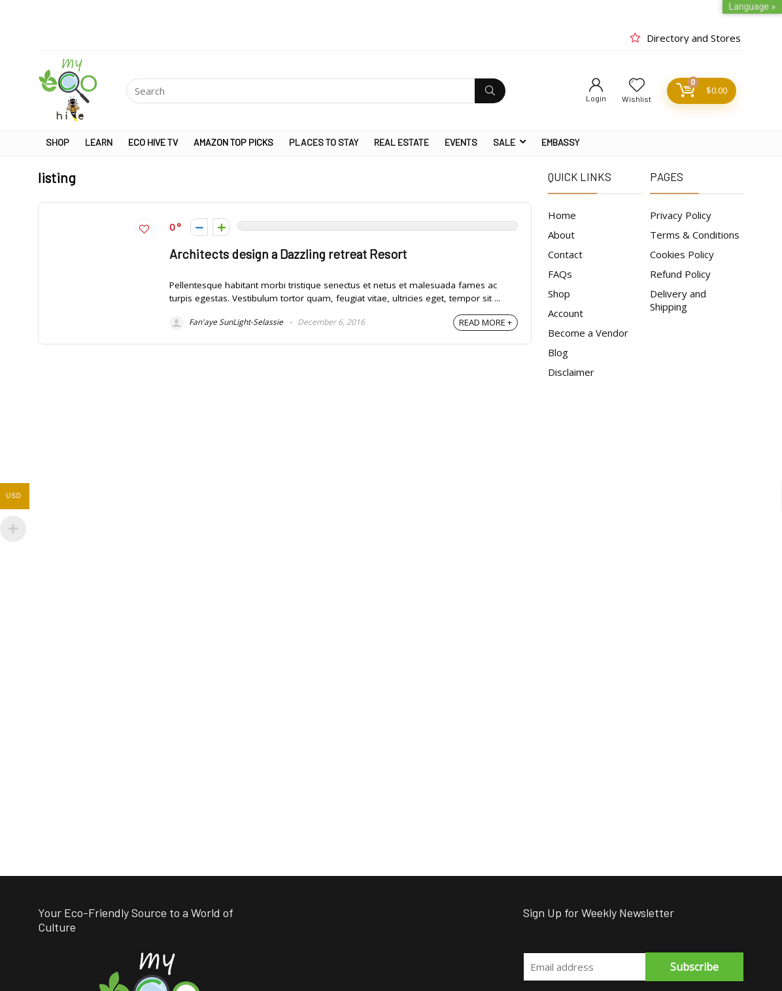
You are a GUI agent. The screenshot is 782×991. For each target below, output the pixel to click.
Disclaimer (571, 371)
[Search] (490, 90)
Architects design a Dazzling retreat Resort (288, 253)
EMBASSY (560, 142)
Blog (558, 352)
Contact (565, 254)
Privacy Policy (680, 215)
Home (562, 215)
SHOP (57, 142)
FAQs (560, 273)
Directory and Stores (694, 37)
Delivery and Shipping (678, 300)
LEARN (98, 142)
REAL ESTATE (401, 142)
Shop (559, 293)
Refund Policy (680, 273)
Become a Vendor (588, 332)
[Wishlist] (637, 85)
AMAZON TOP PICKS (233, 142)
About (561, 234)
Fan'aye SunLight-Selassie (226, 322)
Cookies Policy (682, 254)
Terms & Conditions (695, 234)
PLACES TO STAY (323, 142)
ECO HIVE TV (153, 142)
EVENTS (461, 142)
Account (565, 313)
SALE (504, 142)
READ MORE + (485, 322)
